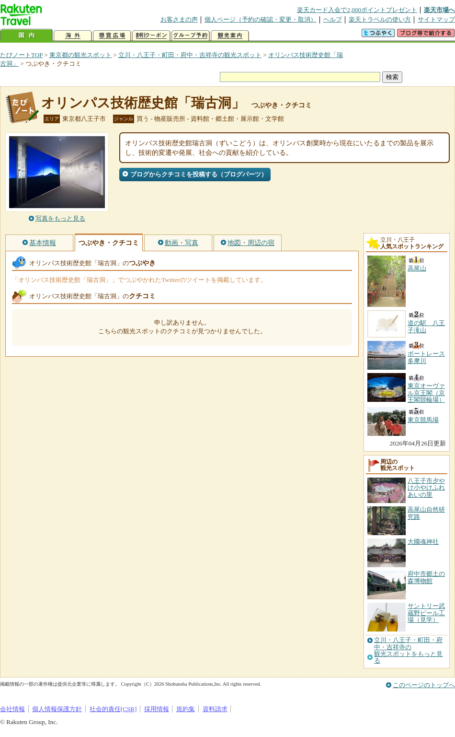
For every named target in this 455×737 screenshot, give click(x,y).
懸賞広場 (112, 36)
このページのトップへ (424, 685)
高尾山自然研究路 (426, 513)
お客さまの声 (179, 19)
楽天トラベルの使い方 (380, 19)
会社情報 (12, 709)
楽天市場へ (439, 9)
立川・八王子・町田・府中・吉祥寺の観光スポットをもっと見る (408, 650)
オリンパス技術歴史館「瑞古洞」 (143, 102)
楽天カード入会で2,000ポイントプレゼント (357, 9)
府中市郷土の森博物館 (426, 577)
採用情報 (156, 709)
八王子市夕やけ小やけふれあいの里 (426, 487)
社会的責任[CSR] (113, 709)
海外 (73, 36)
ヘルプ (332, 19)
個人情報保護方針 (57, 709)
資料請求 (215, 709)
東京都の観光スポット (80, 54)
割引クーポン (151, 36)
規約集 (185, 709)
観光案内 (230, 36)
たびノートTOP (21, 54)
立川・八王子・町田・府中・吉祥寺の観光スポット (190, 54)
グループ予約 (190, 36)
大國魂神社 (423, 541)
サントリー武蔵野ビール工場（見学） (426, 612)
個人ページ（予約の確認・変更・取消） (261, 19)
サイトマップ (436, 19)
